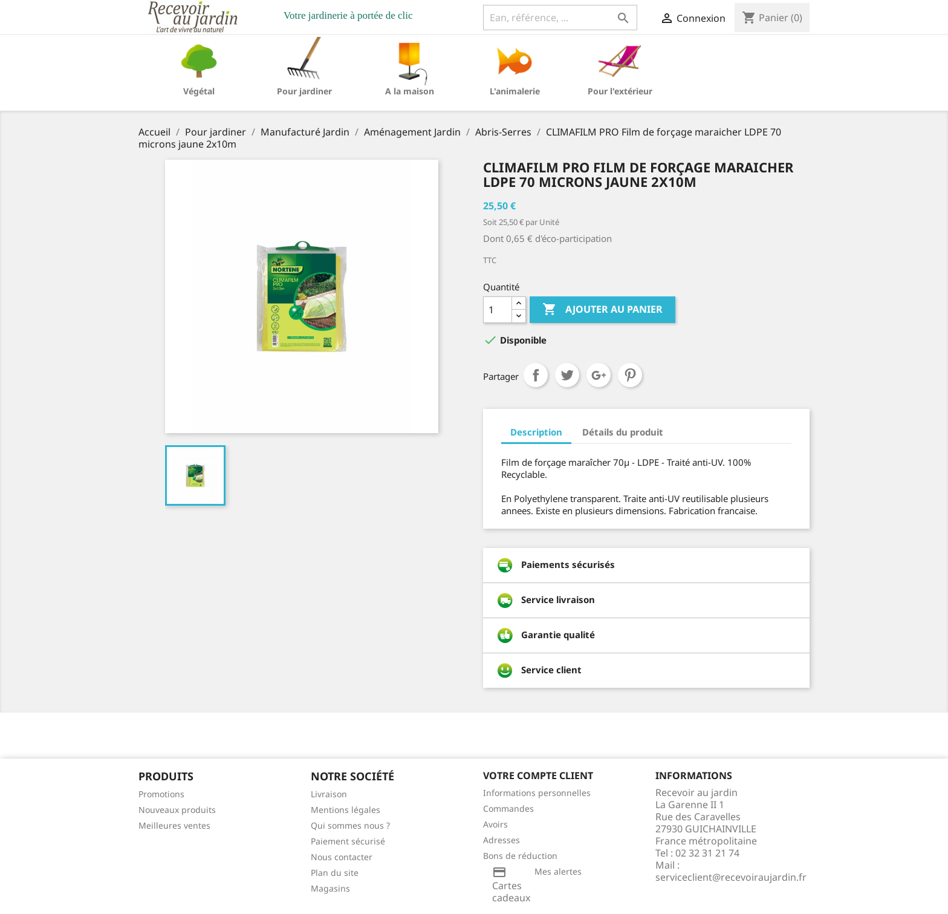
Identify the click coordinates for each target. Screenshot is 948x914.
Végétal (199, 91)
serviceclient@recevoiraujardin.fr (731, 877)
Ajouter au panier (602, 310)
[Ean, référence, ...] (560, 17)
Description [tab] (536, 432)
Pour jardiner (304, 91)
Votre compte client (538, 775)
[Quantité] (497, 309)
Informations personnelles (537, 792)
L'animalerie (515, 91)
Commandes (508, 808)
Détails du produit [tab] (622, 432)
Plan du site (335, 872)
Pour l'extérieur (620, 91)
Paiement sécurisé (348, 841)
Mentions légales (345, 809)
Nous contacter (341, 857)
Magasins (330, 888)
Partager (536, 375)
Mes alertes (558, 871)
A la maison (409, 91)
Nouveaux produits (177, 809)
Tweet (567, 375)
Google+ (598, 375)
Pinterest (630, 375)
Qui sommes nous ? (350, 825)
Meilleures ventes (174, 825)
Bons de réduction (520, 855)
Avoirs (495, 824)
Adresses (501, 840)
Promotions (161, 794)
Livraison (329, 794)
